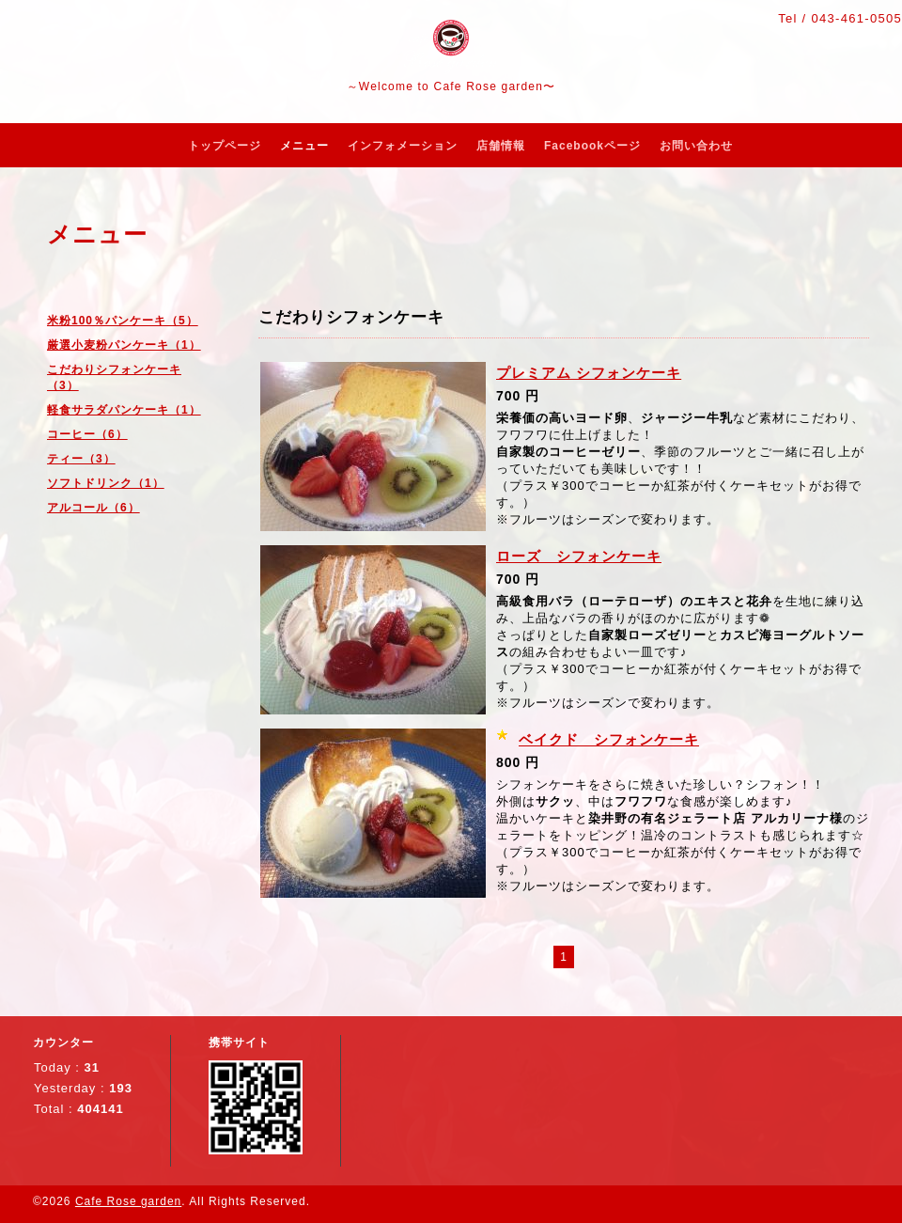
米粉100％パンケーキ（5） (122, 320)
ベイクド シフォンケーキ (609, 739)
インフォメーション (403, 145)
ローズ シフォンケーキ (578, 556)
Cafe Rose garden (128, 1201)
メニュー (304, 145)
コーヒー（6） (87, 434)
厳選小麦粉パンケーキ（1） (124, 345)
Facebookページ (592, 145)
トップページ (224, 145)
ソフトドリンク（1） (105, 483)
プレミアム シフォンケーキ (588, 373)
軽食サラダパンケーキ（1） (124, 409)
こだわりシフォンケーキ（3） (114, 377)
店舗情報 (500, 145)
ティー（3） (81, 458)
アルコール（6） (93, 507)
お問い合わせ (696, 145)
